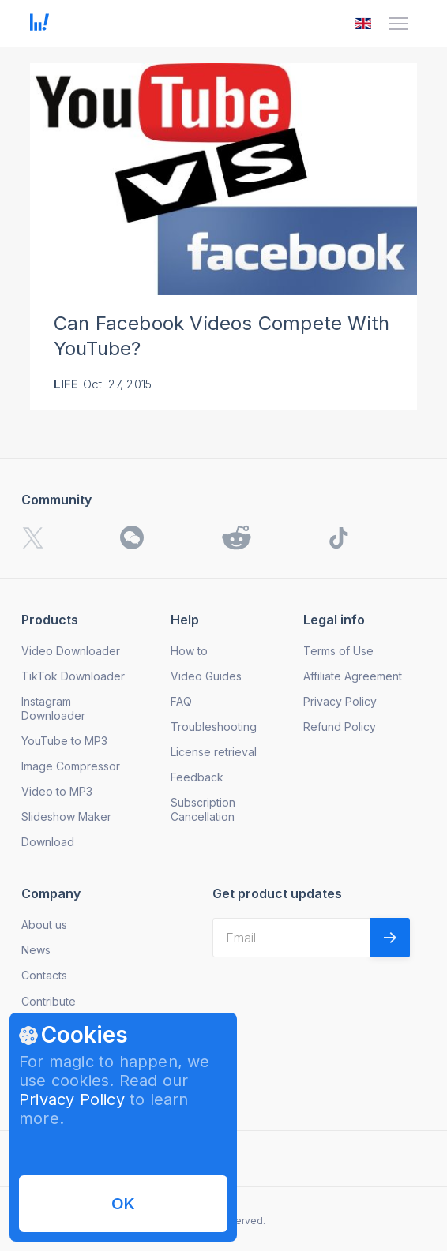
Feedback (197, 777)
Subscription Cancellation (203, 809)
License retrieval (214, 751)
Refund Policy (339, 726)
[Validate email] (390, 937)
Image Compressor (70, 766)
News (36, 950)
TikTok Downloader (73, 676)
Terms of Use (338, 650)
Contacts (44, 975)
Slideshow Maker (66, 816)
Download (47, 841)
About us (44, 924)
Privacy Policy (72, 1099)
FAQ (181, 701)
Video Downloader (70, 650)
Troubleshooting (214, 726)
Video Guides (206, 676)
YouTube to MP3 (64, 740)
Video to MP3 (56, 791)
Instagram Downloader (53, 708)
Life (66, 383)
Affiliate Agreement (352, 676)
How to (189, 650)
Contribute (48, 1001)
